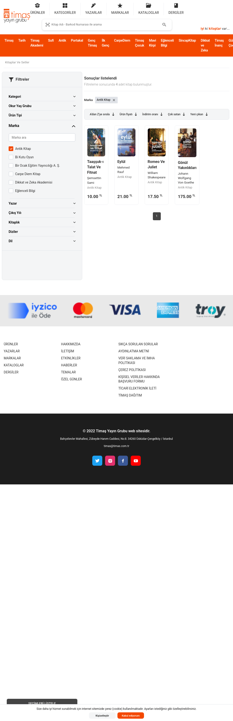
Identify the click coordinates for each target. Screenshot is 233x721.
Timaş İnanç (219, 42)
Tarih (22, 40)
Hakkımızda (70, 344)
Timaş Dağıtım (130, 395)
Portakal (77, 40)
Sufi (51, 40)
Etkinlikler (70, 358)
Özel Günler (71, 379)
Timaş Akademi (36, 42)
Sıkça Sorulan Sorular (138, 344)
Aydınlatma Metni (133, 351)
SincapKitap (187, 40)
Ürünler (11, 344)
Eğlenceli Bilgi (167, 42)
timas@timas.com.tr (116, 446)
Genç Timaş (92, 42)
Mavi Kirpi (152, 42)
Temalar (68, 372)
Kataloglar (14, 365)
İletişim (67, 351)
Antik (62, 40)
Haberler (69, 365)
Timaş (9, 40)
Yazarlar (12, 351)
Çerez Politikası (132, 370)
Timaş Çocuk (139, 42)
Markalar (12, 358)
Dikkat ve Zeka (205, 45)
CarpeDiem (122, 40)
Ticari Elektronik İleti (137, 388)
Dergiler (11, 372)
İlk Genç (105, 42)
